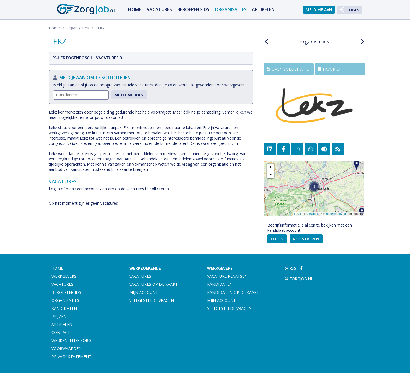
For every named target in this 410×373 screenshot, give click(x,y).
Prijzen (58, 316)
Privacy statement (71, 356)
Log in (54, 188)
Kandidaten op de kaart (233, 292)
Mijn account (143, 292)
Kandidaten (64, 308)
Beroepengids (193, 9)
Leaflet (298, 213)
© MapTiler (313, 213)
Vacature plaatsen (227, 276)
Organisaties (230, 9)
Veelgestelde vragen (151, 300)
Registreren (306, 238)
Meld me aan (319, 9)
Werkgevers (63, 276)
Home (134, 9)
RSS (290, 268)
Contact (60, 332)
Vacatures (159, 9)
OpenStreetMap (335, 213)
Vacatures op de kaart (153, 284)
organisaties (314, 41)
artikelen (263, 9)
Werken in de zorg (71, 340)
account (92, 188)
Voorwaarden (66, 348)
